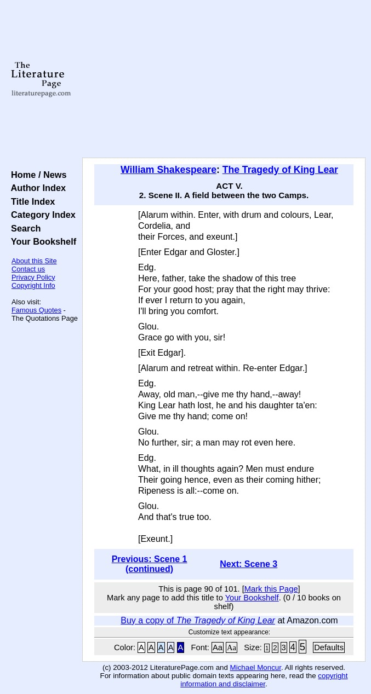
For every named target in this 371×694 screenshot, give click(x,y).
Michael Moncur (255, 667)
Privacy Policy (33, 277)
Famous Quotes (36, 310)
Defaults (329, 647)
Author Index (36, 188)
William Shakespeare (168, 169)
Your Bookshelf (41, 241)
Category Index (41, 214)
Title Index (30, 201)
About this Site (34, 261)
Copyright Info (33, 285)
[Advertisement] (224, 79)
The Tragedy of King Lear (280, 169)
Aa (217, 647)
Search (23, 228)
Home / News (36, 175)
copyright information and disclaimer (263, 680)
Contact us (28, 269)
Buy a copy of (198, 620)
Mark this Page (271, 589)
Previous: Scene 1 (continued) (149, 564)
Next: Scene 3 (248, 564)
